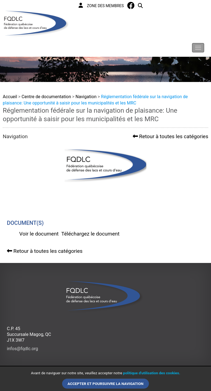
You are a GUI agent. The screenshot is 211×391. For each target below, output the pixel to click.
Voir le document (39, 234)
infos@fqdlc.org (22, 348)
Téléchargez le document (90, 234)
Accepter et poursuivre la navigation (105, 383)
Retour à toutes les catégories (170, 136)
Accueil (10, 96)
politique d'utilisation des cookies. (151, 373)
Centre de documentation (46, 96)
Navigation (86, 96)
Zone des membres (101, 5)
